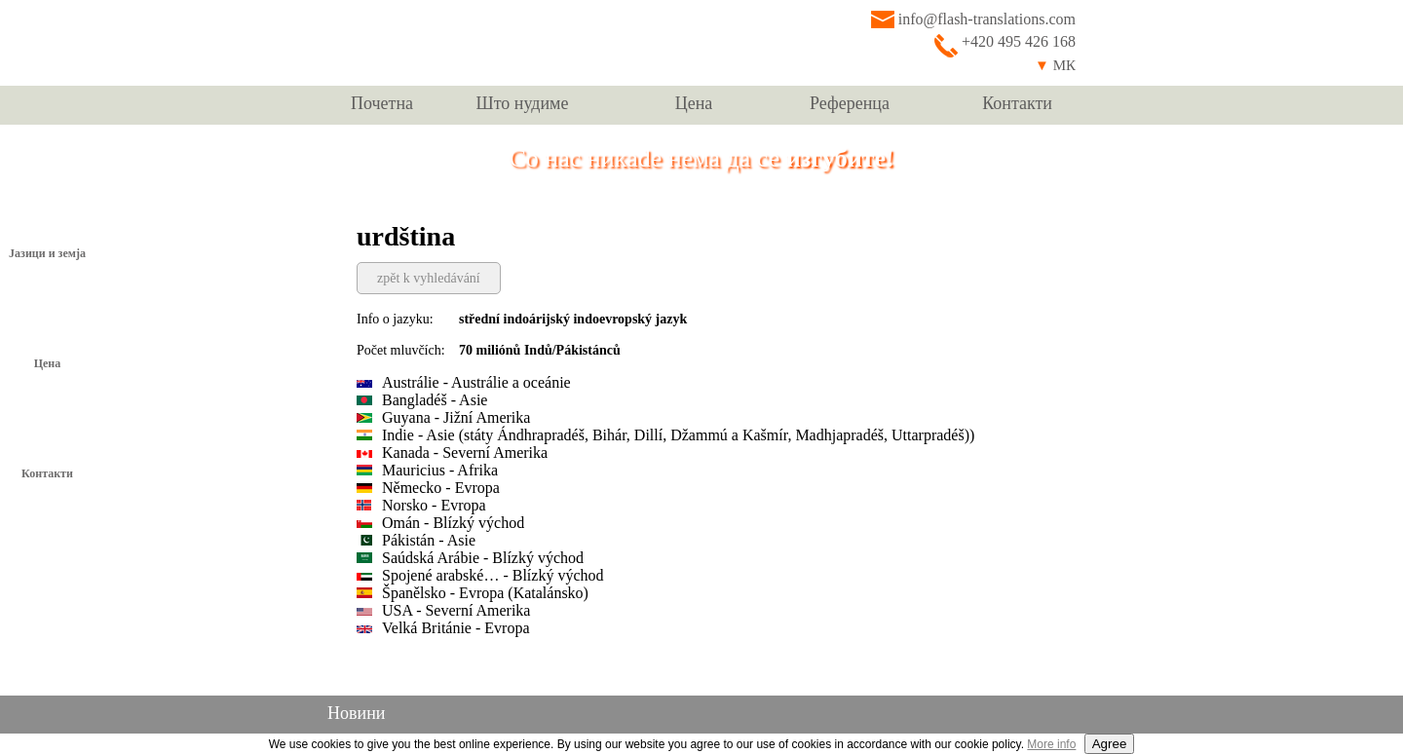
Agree (1109, 743)
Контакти (1017, 103)
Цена (694, 103)
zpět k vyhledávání (428, 278)
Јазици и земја (47, 253)
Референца (850, 103)
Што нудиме (522, 103)
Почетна (382, 103)
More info (1051, 744)
